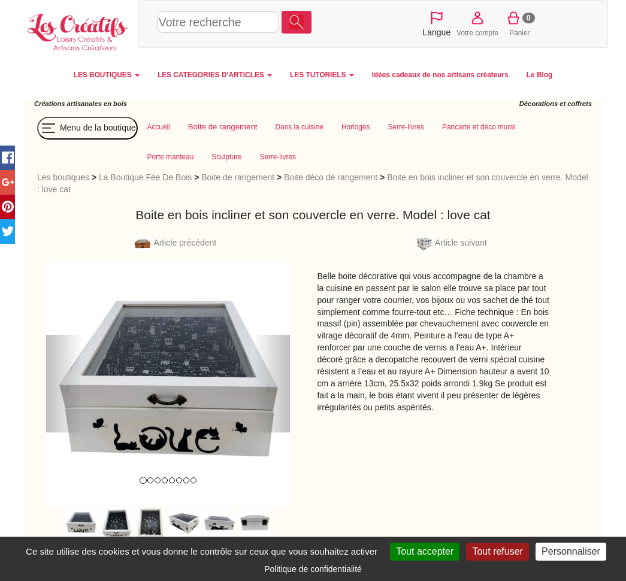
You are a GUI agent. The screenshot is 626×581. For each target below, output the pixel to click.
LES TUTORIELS (322, 75)
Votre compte (477, 23)
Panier (519, 23)
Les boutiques (63, 177)
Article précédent (175, 242)
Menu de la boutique (87, 128)
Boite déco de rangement (330, 177)
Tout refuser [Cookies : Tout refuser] (497, 551)
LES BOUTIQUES (107, 75)
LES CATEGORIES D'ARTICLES (215, 75)
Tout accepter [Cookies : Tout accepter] (424, 551)
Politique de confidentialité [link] (313, 569)
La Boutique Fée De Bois (145, 177)
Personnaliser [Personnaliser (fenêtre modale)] (571, 551)
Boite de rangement (237, 177)
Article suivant (451, 242)
